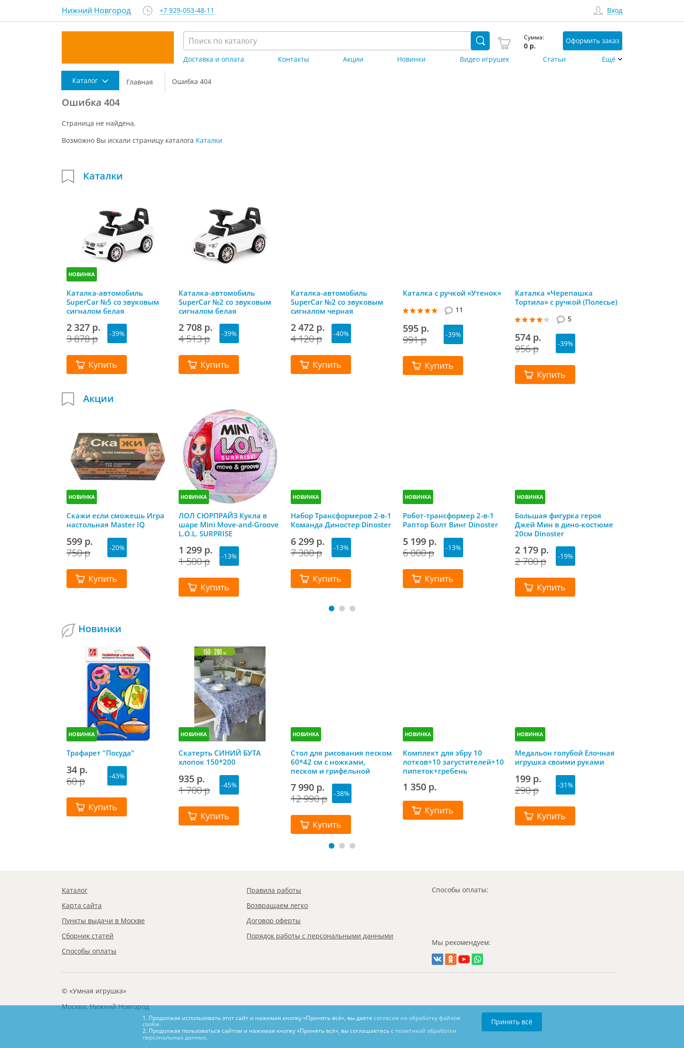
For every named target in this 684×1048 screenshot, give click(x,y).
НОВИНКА (81, 274)
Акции (353, 59)
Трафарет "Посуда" (100, 753)
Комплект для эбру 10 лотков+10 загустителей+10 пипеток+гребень (453, 762)
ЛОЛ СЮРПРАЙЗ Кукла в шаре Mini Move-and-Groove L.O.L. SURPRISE (229, 524)
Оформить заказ (592, 40)
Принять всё (511, 1021)
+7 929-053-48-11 (187, 11)
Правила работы (274, 890)
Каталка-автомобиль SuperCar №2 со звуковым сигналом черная (337, 302)
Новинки (411, 59)
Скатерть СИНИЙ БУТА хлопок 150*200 (220, 758)
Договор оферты (274, 920)
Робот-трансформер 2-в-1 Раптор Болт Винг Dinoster (450, 520)
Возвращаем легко (277, 905)
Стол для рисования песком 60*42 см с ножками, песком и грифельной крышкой (341, 762)
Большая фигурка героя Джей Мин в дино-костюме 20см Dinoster (564, 524)
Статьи (554, 59)
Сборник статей (88, 935)
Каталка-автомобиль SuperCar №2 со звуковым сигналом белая (225, 302)
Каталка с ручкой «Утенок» (452, 293)
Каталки (209, 140)
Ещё (609, 59)
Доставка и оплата (213, 59)
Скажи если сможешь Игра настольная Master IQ (115, 520)
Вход (614, 11)
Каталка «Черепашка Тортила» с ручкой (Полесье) (566, 298)
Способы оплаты (89, 950)
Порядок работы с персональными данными (320, 935)
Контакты (293, 59)
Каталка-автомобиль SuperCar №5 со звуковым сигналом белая (112, 302)
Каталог (74, 890)
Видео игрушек (484, 59)
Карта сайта (82, 905)
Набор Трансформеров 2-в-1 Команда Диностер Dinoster (341, 520)
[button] (331, 608)
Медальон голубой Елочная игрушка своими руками (565, 758)
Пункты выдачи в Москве (103, 920)
